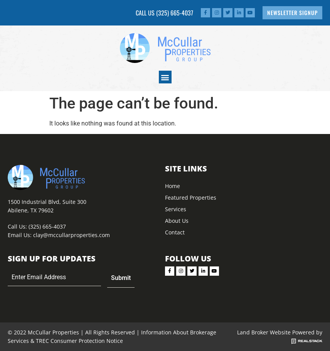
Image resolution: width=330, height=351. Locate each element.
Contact (175, 232)
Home (172, 186)
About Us (177, 220)
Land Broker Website (264, 332)
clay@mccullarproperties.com (71, 235)
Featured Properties (190, 197)
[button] (165, 77)
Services (175, 209)
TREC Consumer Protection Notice (79, 340)
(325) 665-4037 (174, 12)
